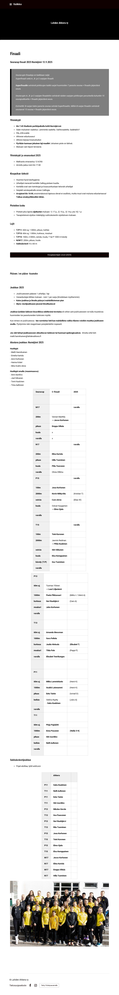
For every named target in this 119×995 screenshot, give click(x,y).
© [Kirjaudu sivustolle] (10, 979)
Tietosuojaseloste (17, 985)
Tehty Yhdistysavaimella (49, 985)
